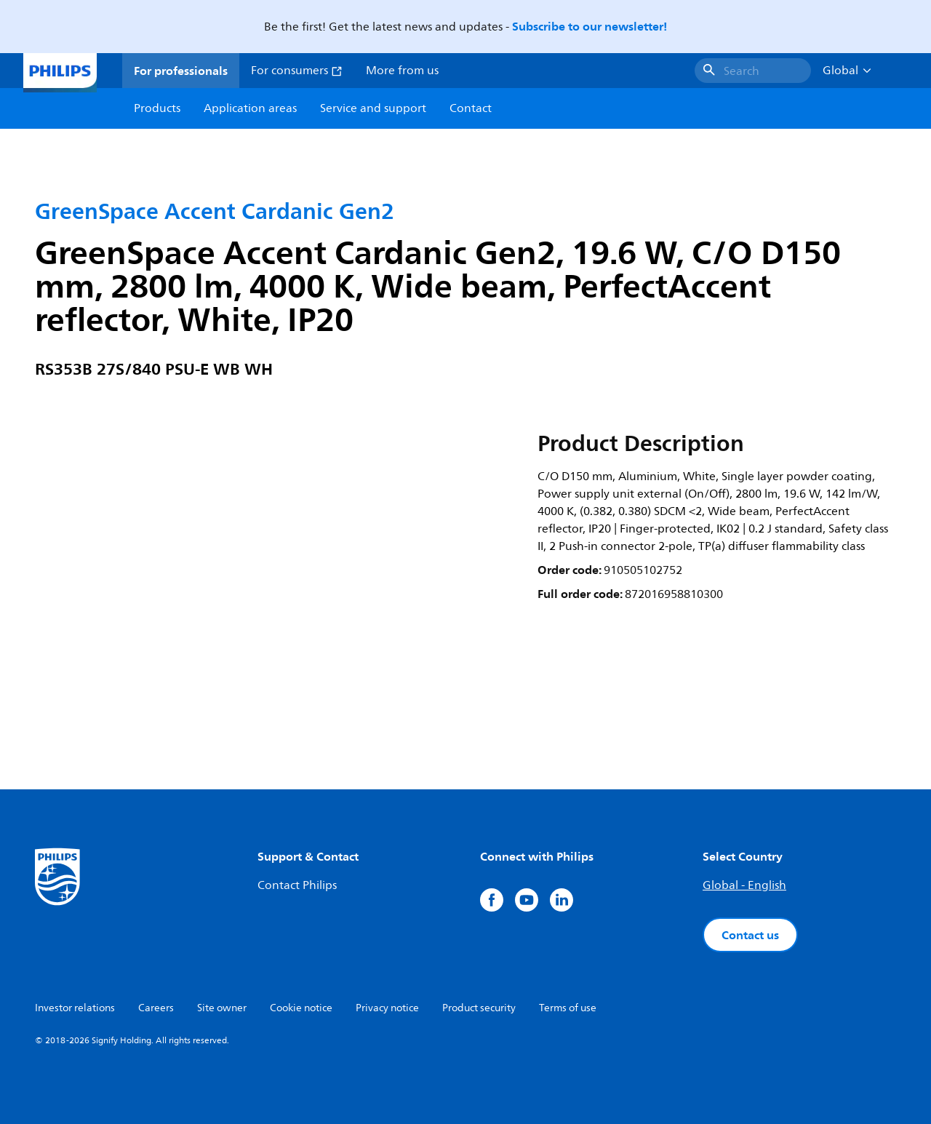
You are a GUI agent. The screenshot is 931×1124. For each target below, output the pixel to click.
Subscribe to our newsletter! (589, 26)
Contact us (750, 935)
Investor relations (75, 1008)
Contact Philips (297, 885)
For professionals (181, 70)
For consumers (297, 70)
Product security (479, 1008)
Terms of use (567, 1008)
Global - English (744, 885)
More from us (402, 70)
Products (157, 108)
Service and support (373, 108)
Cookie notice (301, 1008)
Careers (156, 1008)
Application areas (250, 108)
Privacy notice (387, 1008)
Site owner (222, 1008)
